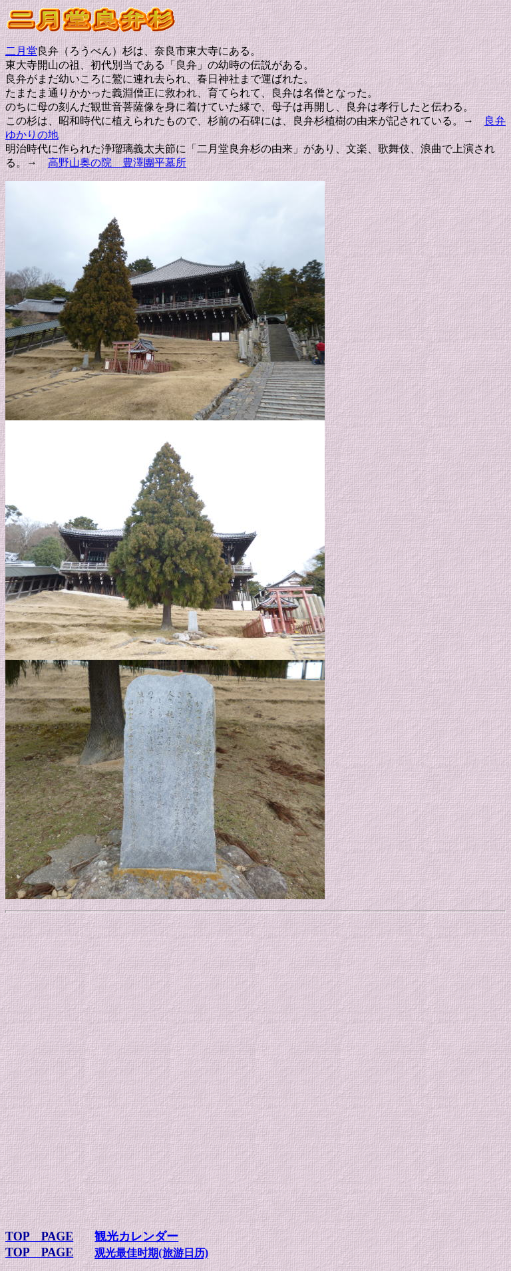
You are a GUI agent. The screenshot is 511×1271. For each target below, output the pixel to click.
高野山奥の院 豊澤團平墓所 (117, 162)
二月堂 (21, 51)
